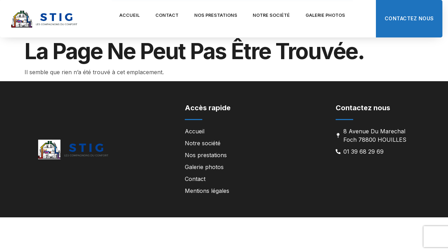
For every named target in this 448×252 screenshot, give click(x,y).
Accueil (112, 15)
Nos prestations (213, 15)
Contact (156, 15)
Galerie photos (341, 15)
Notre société (278, 15)
